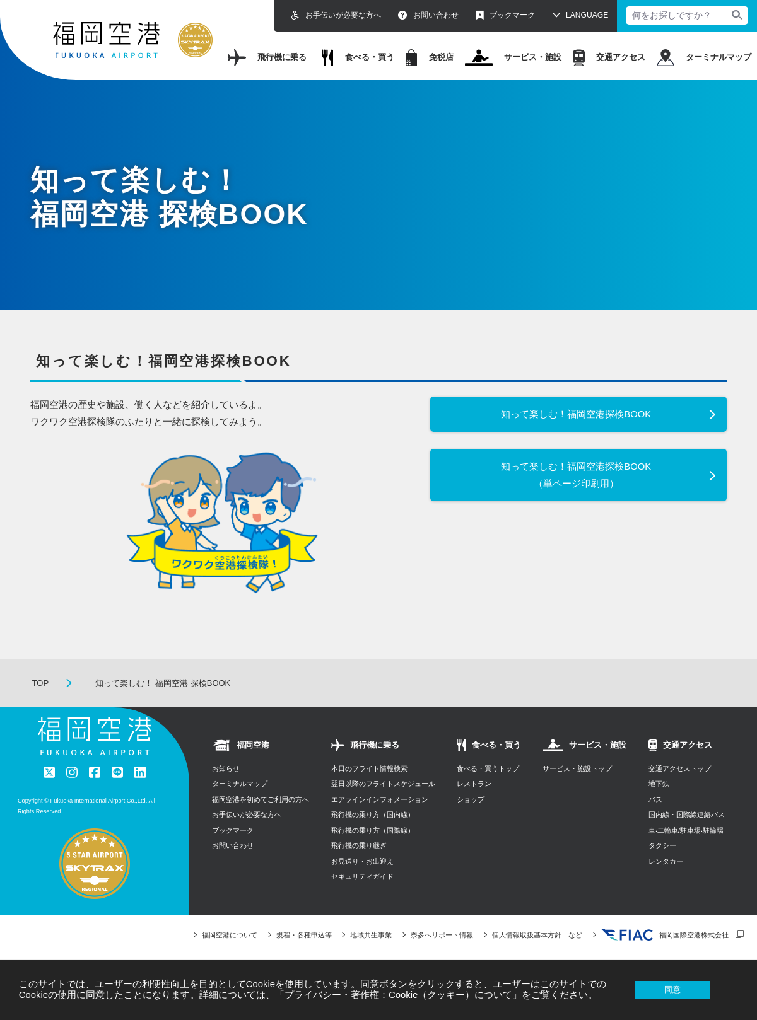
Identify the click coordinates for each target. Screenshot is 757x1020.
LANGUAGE (587, 15)
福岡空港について (229, 935)
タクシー (662, 845)
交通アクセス (609, 57)
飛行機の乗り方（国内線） (372, 814)
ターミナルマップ (704, 57)
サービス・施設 (513, 57)
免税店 (430, 57)
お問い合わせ (428, 15)
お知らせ (226, 768)
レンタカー (665, 861)
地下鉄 (658, 783)
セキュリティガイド (362, 876)
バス (655, 799)
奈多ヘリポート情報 (442, 935)
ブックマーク (505, 15)
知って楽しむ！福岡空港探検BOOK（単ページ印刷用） (576, 475)
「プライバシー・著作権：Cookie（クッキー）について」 (398, 995)
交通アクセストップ (679, 768)
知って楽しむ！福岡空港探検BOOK (576, 414)
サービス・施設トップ (577, 768)
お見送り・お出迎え (362, 861)
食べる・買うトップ (488, 768)
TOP (40, 683)
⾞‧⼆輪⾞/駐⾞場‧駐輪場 (686, 830)
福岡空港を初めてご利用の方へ (260, 799)
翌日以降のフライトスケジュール (383, 783)
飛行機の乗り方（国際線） (372, 830)
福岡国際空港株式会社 (665, 935)
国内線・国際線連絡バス (686, 814)
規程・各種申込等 (304, 935)
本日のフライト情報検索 (369, 768)
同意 (672, 989)
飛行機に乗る (267, 57)
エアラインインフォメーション (379, 799)
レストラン (474, 783)
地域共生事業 (371, 935)
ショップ (470, 799)
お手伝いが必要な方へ (335, 15)
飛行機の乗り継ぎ (359, 845)
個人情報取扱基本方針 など (537, 935)
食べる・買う (358, 57)
